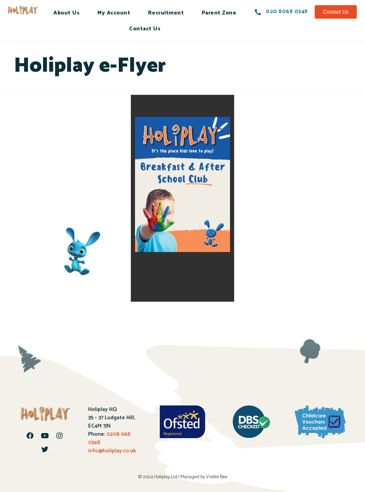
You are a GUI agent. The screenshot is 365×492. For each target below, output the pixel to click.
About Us (66, 13)
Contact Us (144, 28)
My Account (113, 13)
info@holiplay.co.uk (112, 450)
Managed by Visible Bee (203, 477)
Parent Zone (219, 13)
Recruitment (166, 13)
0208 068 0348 (109, 438)
